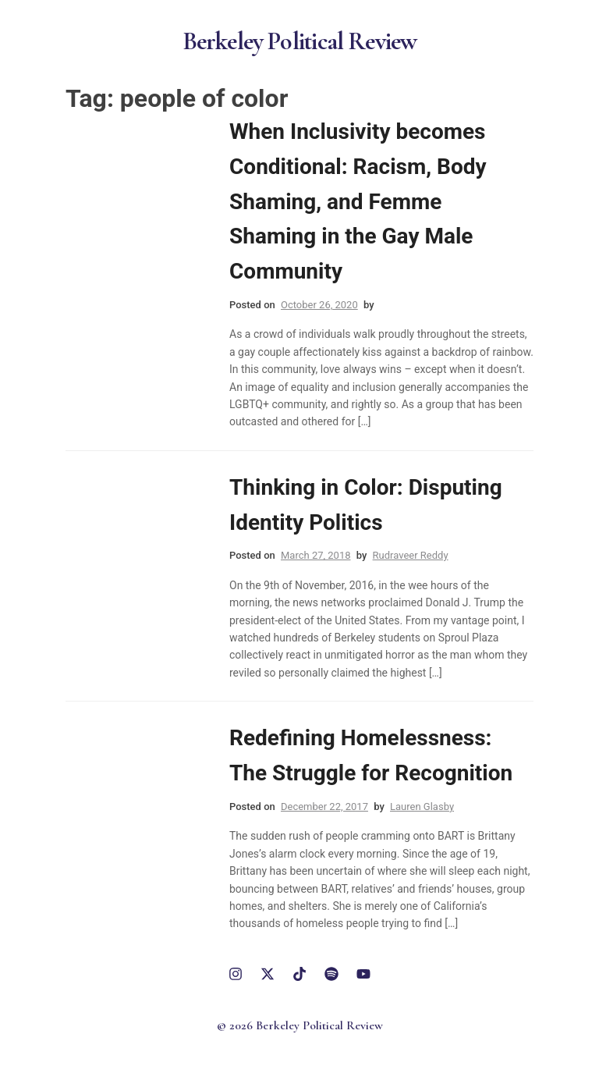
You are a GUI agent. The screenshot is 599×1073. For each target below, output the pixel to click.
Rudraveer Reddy (410, 555)
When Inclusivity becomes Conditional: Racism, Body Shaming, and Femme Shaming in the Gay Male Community (358, 201)
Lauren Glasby (422, 806)
